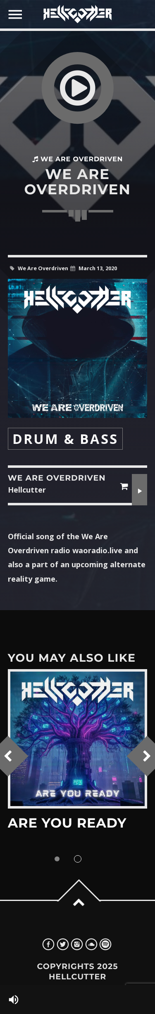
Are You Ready (67, 823)
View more (78, 739)
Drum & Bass (65, 439)
